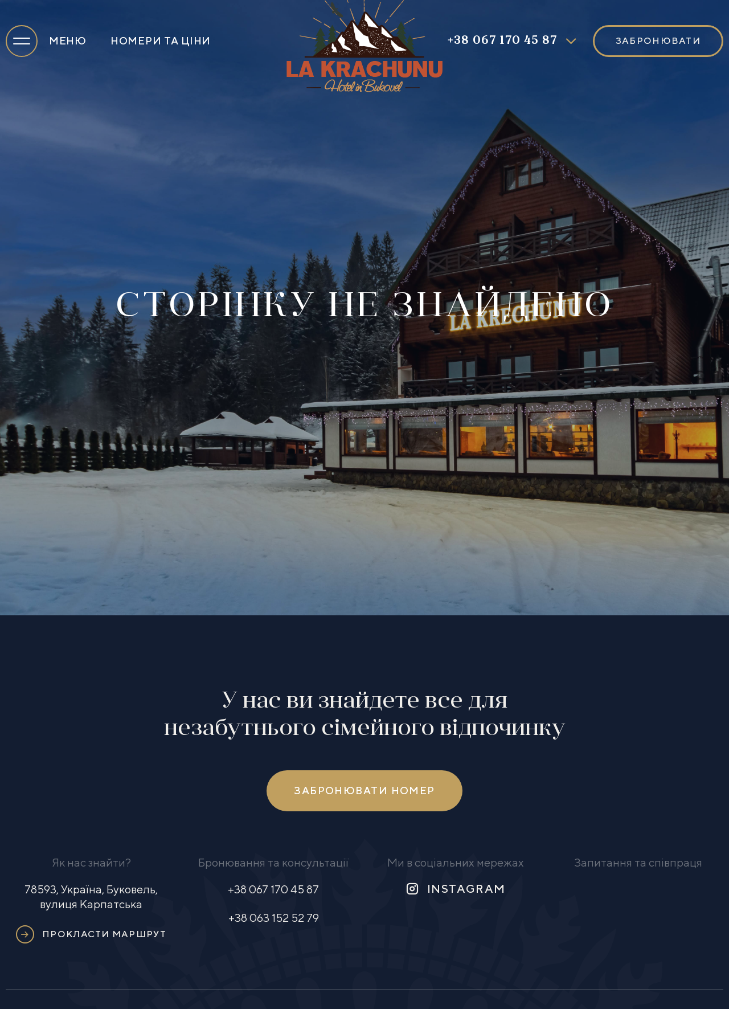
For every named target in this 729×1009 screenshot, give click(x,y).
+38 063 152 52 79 (273, 917)
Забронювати (658, 40)
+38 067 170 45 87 (503, 41)
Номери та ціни (160, 41)
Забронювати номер (364, 790)
